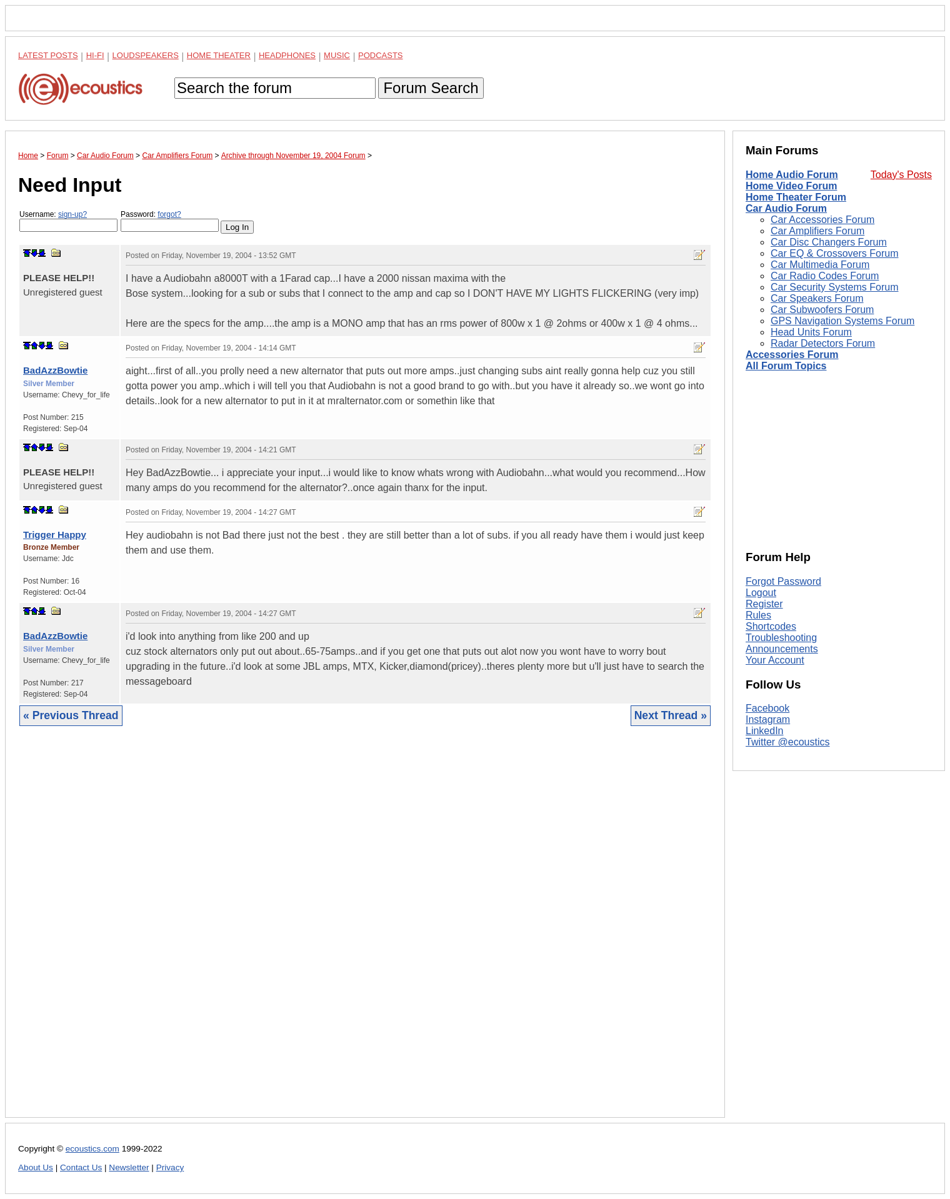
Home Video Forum (791, 186)
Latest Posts (48, 55)
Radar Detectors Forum (823, 343)
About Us (35, 1167)
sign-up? (72, 214)
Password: (170, 221)
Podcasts (380, 55)
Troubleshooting (781, 637)
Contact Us (81, 1167)
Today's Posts (901, 174)
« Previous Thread (71, 715)
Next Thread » (670, 715)
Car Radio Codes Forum (825, 276)
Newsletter (129, 1167)
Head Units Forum (811, 332)
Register (764, 604)
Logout (761, 592)
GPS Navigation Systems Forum (842, 321)
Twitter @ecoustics (788, 742)
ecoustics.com (92, 1148)
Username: (68, 221)
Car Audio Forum (786, 208)
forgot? (169, 214)
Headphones (287, 55)
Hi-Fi (95, 55)
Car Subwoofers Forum (822, 309)
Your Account (775, 660)
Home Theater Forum (796, 197)
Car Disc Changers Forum (829, 242)
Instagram (768, 719)
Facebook (767, 708)
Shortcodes (771, 626)
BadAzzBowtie (55, 370)
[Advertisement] (365, 931)
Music (337, 55)
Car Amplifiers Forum (817, 231)
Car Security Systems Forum (834, 287)
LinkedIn (765, 730)
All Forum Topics (786, 366)
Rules (758, 615)
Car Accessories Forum (822, 219)
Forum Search (430, 87)
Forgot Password (783, 581)
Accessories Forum (792, 354)
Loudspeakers (145, 55)
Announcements (782, 649)
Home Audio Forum (792, 174)
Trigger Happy (54, 534)
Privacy (170, 1167)
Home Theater (219, 55)
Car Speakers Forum (817, 298)
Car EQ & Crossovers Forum (834, 253)
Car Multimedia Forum (820, 264)
